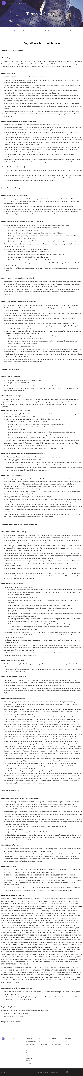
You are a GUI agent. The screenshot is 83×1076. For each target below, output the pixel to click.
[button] (79, 3)
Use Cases (29, 1038)
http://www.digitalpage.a (52, 90)
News (40, 1038)
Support (54, 1038)
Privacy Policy (55, 1072)
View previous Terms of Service (11, 1022)
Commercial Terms (29, 31)
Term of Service (15, 31)
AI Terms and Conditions (66, 31)
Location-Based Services (46, 31)
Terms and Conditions (43, 1072)
